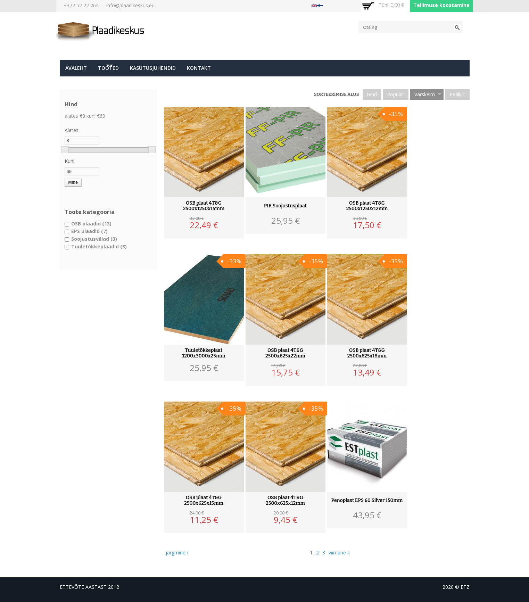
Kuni (69, 161)
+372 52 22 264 (81, 5)
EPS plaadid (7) (89, 231)
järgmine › (177, 552)
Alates (71, 130)
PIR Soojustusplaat (285, 206)
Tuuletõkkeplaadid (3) (99, 246)
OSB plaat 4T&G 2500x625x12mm (285, 500)
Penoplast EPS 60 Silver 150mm (367, 500)
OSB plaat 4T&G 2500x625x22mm (285, 353)
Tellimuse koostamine (441, 5)
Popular (395, 94)
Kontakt (199, 68)
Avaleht (76, 68)
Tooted (106, 70)
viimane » (339, 552)
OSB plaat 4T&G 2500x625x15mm (203, 500)
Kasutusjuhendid (153, 68)
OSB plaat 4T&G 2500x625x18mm (367, 353)
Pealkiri (457, 94)
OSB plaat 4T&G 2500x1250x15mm (204, 206)
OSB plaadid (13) (91, 223)
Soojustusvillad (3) (94, 239)
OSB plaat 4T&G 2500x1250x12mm (367, 206)
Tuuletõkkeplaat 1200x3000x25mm (203, 353)
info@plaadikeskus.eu (130, 5)
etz (465, 587)
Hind (372, 94)
